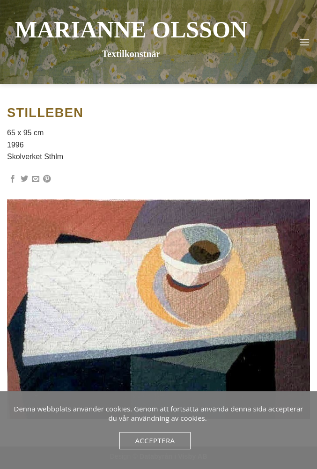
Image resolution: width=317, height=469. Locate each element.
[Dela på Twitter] (24, 179)
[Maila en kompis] (35, 179)
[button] (304, 41)
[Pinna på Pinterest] (47, 179)
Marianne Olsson (131, 29)
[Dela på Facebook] (12, 179)
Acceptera (155, 440)
